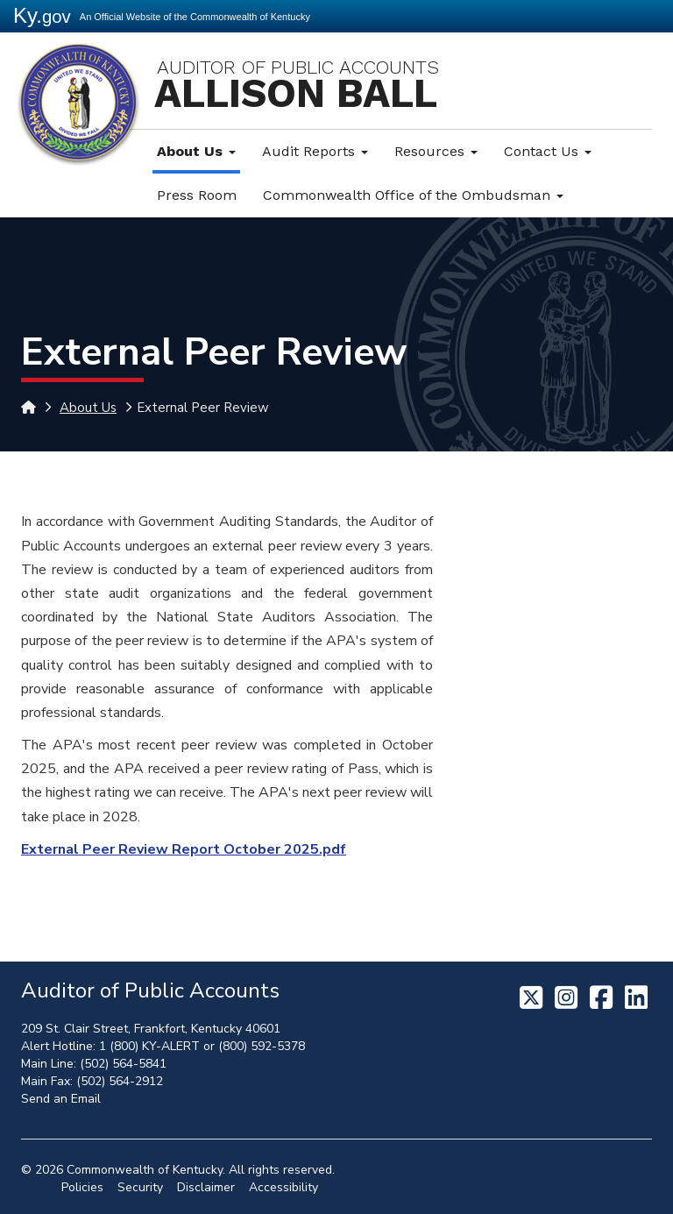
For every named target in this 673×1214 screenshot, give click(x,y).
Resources (436, 151)
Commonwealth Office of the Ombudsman (413, 195)
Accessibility (283, 1187)
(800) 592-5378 (261, 1046)
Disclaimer (206, 1187)
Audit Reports (315, 151)
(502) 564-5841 (123, 1063)
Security (140, 1187)
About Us (196, 151)
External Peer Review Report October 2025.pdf (183, 849)
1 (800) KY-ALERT (149, 1046)
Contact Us (548, 151)
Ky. (42, 15)
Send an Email (61, 1098)
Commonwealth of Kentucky (145, 1169)
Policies (82, 1187)
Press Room (197, 195)
